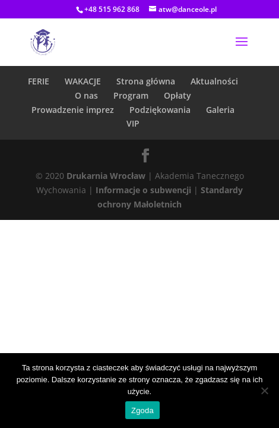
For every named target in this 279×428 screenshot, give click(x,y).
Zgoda (142, 410)
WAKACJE (83, 81)
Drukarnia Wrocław (105, 175)
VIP (133, 123)
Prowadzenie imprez (72, 109)
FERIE (38, 81)
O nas (86, 95)
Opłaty (177, 95)
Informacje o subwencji (143, 190)
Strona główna (145, 81)
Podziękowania (160, 109)
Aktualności (214, 81)
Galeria (220, 109)
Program (130, 95)
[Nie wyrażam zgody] (264, 390)
